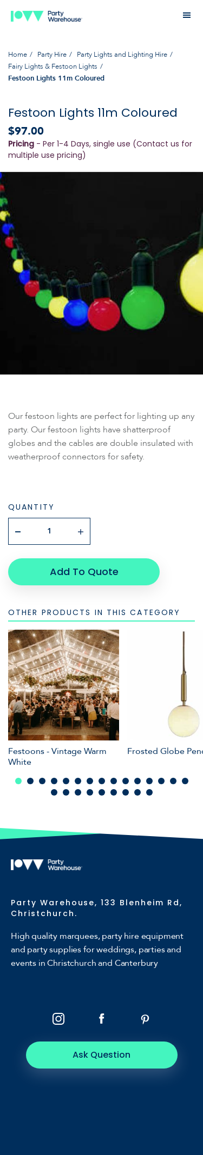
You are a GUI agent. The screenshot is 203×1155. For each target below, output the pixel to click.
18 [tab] (78, 792)
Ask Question (101, 1055)
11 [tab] (137, 781)
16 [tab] (54, 792)
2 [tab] (30, 781)
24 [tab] (149, 792)
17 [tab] (66, 792)
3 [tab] (42, 781)
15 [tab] (185, 781)
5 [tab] (66, 781)
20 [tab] (102, 792)
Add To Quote (84, 571)
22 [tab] (125, 792)
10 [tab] (125, 781)
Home (17, 54)
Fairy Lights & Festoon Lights (52, 66)
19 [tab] (90, 792)
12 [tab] (149, 781)
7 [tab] (90, 781)
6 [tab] (78, 781)
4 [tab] (54, 781)
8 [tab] (102, 781)
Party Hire (52, 54)
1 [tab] (18, 781)
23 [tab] (137, 792)
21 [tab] (113, 792)
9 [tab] (113, 781)
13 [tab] (161, 781)
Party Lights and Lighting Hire (122, 54)
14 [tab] (173, 781)
